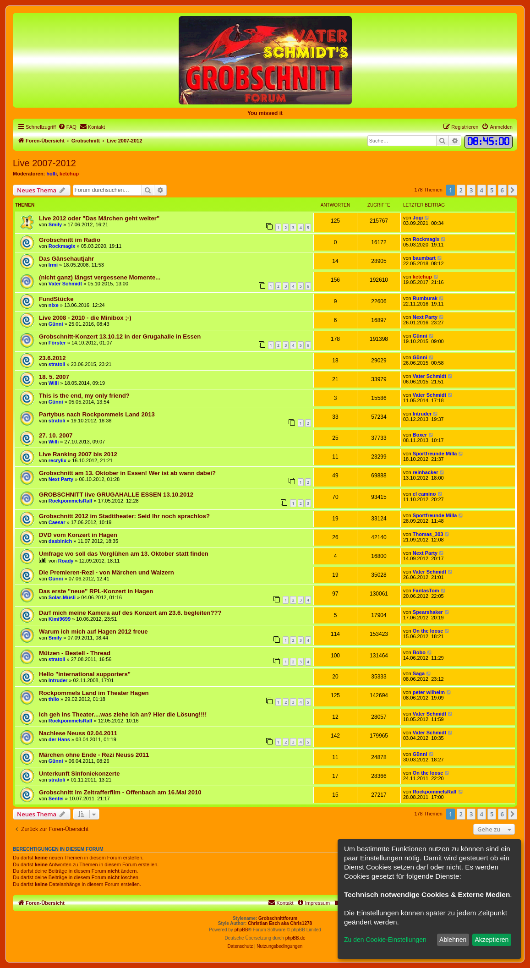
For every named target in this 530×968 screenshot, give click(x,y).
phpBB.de (295, 938)
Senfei (56, 798)
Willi (54, 383)
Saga (419, 673)
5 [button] (491, 190)
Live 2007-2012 (44, 163)
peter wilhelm (429, 692)
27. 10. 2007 (55, 435)
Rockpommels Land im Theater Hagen (94, 692)
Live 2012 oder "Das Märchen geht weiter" (99, 218)
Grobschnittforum (277, 918)
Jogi (418, 217)
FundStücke (56, 298)
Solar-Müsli (62, 597)
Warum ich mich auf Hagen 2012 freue (93, 631)
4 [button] (481, 190)
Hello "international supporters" (85, 674)
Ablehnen (452, 939)
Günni (56, 324)
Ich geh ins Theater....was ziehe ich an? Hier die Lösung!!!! (123, 714)
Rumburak (425, 298)
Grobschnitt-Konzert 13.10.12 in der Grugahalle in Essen (120, 336)
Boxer (420, 435)
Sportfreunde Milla (435, 453)
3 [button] (471, 190)
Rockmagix (62, 246)
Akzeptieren (491, 939)
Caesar (57, 522)
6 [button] (502, 190)
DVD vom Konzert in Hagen (78, 534)
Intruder (422, 413)
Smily (55, 224)
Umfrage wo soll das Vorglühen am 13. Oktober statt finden (123, 553)
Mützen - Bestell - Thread (74, 653)
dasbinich (60, 541)
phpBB (241, 929)
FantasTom (426, 590)
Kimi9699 (60, 619)
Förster (57, 342)
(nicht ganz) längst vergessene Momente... (99, 277)
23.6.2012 (52, 358)
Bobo (419, 652)
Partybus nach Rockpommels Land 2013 (97, 414)
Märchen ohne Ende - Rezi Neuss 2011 (94, 754)
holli (51, 173)
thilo (54, 699)
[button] (512, 190)
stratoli (57, 364)
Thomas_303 (428, 534)
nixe (54, 305)
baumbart (424, 258)
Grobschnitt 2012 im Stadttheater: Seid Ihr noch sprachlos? (124, 516)
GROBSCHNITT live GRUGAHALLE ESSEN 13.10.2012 (116, 494)
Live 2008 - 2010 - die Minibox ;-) (85, 317)
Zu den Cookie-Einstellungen (385, 939)
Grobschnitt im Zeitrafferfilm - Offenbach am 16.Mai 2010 (120, 792)
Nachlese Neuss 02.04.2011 (78, 733)
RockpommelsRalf (71, 500)
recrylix (57, 460)
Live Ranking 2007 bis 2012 (78, 454)
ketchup (69, 173)
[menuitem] (67, 126)
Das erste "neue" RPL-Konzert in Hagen (96, 591)
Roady (66, 560)
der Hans (59, 739)
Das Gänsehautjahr (66, 258)
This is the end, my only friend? (84, 395)
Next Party (425, 317)
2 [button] (461, 190)
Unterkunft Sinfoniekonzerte (79, 773)
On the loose (428, 631)
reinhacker (425, 472)
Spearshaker (428, 612)
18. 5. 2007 (54, 376)
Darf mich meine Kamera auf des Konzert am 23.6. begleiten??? (130, 612)
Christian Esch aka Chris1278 (280, 923)
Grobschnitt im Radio (69, 239)
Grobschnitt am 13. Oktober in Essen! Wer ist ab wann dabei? (127, 473)
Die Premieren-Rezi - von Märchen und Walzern (106, 572)
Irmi (53, 265)
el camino (424, 494)
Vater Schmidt (65, 283)
